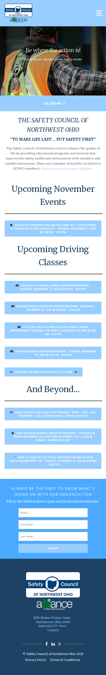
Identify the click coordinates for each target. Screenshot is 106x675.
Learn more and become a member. (67, 168)
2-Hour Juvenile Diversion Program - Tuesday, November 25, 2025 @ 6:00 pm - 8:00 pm (53, 353)
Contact (53, 630)
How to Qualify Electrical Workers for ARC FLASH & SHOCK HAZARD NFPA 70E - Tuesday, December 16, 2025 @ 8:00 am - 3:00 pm (53, 460)
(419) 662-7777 (48, 626)
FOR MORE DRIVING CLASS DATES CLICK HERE (44, 372)
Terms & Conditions (65, 660)
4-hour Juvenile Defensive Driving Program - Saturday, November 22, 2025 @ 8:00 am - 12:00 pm (53, 307)
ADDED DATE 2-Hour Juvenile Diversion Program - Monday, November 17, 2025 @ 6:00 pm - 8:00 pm (53, 287)
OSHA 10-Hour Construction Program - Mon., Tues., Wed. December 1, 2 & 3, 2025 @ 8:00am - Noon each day (53, 413)
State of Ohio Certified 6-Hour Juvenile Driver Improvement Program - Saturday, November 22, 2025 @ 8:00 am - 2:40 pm (53, 330)
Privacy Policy (35, 660)
